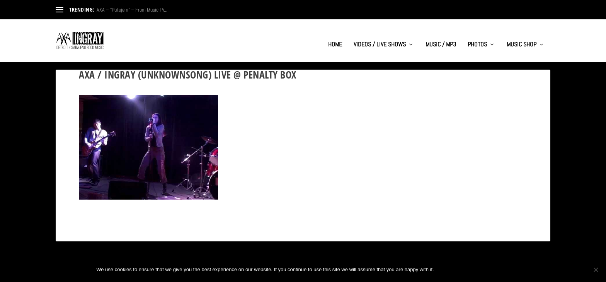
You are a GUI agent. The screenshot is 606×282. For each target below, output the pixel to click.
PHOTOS (477, 37)
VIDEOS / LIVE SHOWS (380, 37)
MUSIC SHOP (521, 37)
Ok (446, 269)
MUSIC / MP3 (441, 37)
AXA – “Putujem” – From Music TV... (132, 9)
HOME (335, 37)
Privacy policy (484, 269)
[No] (595, 269)
